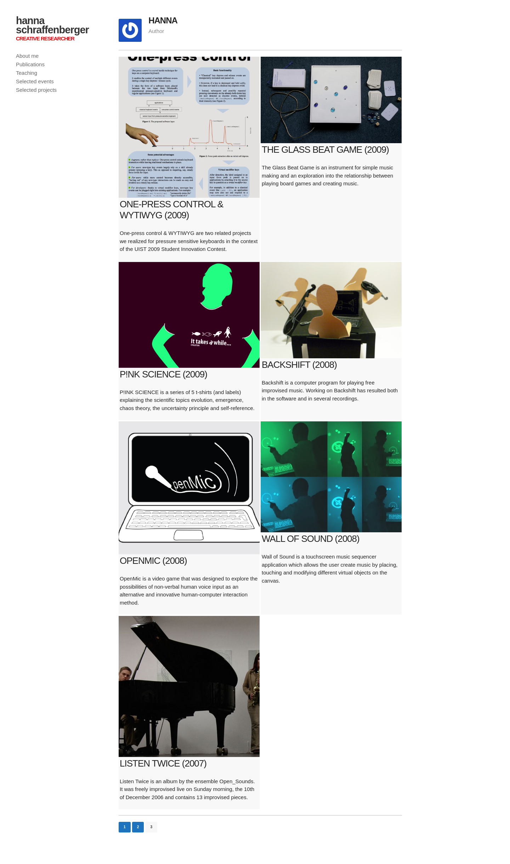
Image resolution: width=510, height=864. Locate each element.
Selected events (35, 81)
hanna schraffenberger (52, 25)
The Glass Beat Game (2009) (325, 149)
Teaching (26, 73)
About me (27, 56)
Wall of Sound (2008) (310, 538)
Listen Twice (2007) (163, 763)
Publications (30, 64)
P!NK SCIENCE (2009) (163, 374)
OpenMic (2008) (153, 560)
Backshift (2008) (299, 364)
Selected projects (36, 90)
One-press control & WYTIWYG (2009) (171, 209)
